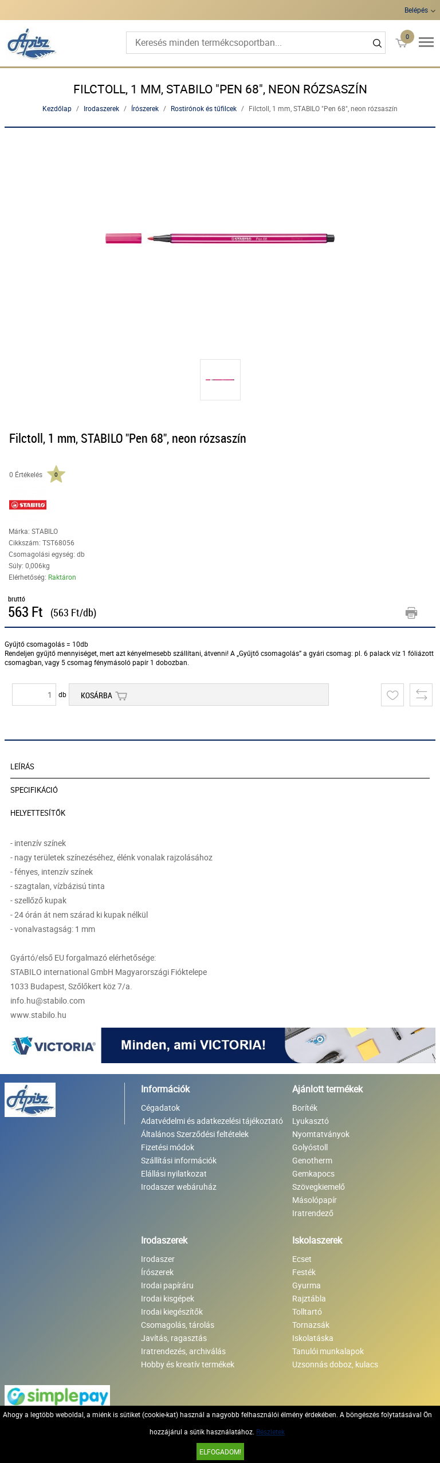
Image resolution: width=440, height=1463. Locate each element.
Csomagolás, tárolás (177, 1324)
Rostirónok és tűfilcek (204, 108)
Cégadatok (160, 1107)
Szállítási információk (179, 1160)
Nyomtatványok (320, 1133)
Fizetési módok (167, 1147)
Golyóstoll (310, 1147)
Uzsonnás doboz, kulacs (335, 1364)
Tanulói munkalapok (328, 1351)
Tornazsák (310, 1324)
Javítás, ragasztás (174, 1337)
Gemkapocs (313, 1173)
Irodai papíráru (167, 1285)
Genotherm (312, 1160)
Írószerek (145, 108)
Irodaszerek (101, 108)
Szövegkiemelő (318, 1186)
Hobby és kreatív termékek (187, 1364)
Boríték (304, 1107)
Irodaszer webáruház (179, 1186)
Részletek (270, 1431)
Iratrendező (312, 1213)
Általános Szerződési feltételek (195, 1133)
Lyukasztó (310, 1120)
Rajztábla (309, 1298)
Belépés (416, 9)
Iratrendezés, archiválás (183, 1351)
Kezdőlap (57, 108)
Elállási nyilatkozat (174, 1173)
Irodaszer (158, 1258)
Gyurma (306, 1285)
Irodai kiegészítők (172, 1311)
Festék (304, 1272)
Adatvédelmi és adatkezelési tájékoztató (212, 1120)
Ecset (302, 1258)
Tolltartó (307, 1311)
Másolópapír (314, 1199)
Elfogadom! (220, 1451)
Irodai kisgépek (167, 1298)
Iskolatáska (312, 1337)
